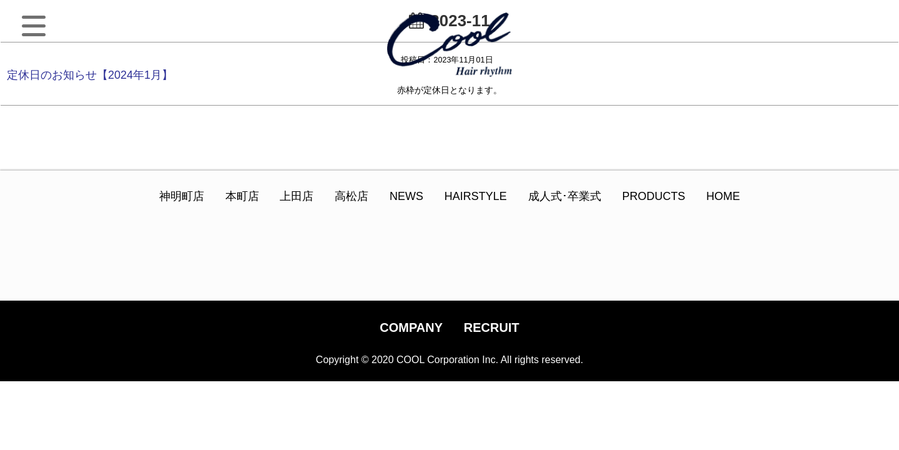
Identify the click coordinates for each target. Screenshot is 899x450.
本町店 (242, 196)
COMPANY (411, 327)
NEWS (406, 196)
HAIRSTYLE (476, 196)
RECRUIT (491, 327)
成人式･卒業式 (564, 196)
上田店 (296, 196)
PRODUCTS (653, 196)
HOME (723, 196)
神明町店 (181, 196)
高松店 (351, 196)
